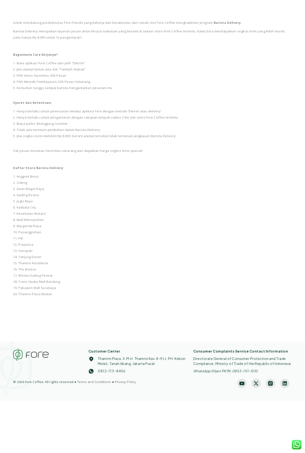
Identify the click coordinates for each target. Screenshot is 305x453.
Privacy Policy (125, 382)
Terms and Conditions (94, 382)
